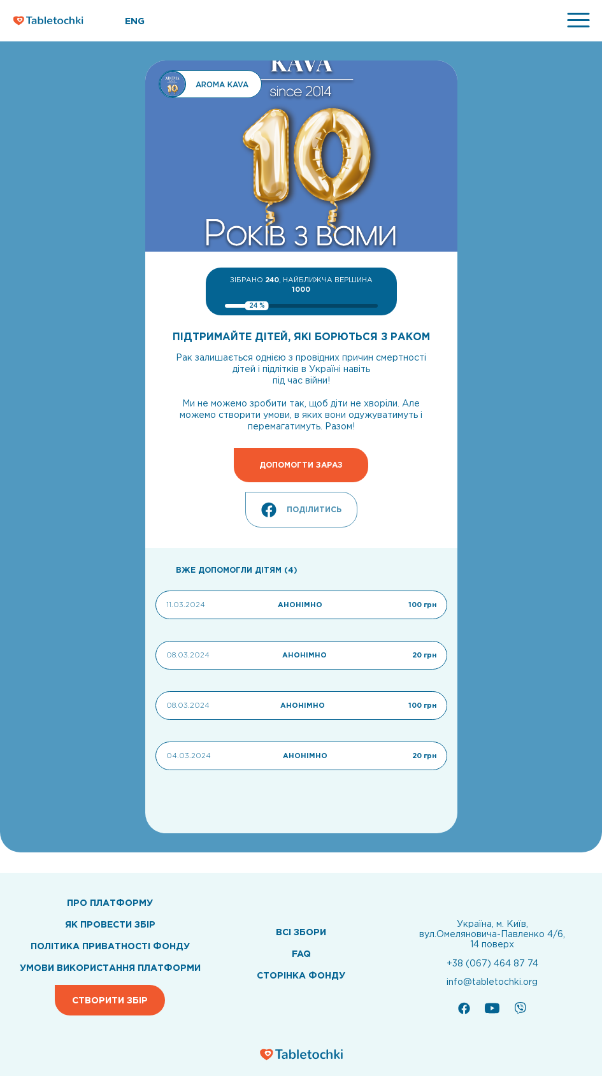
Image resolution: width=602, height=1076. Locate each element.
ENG (135, 21)
